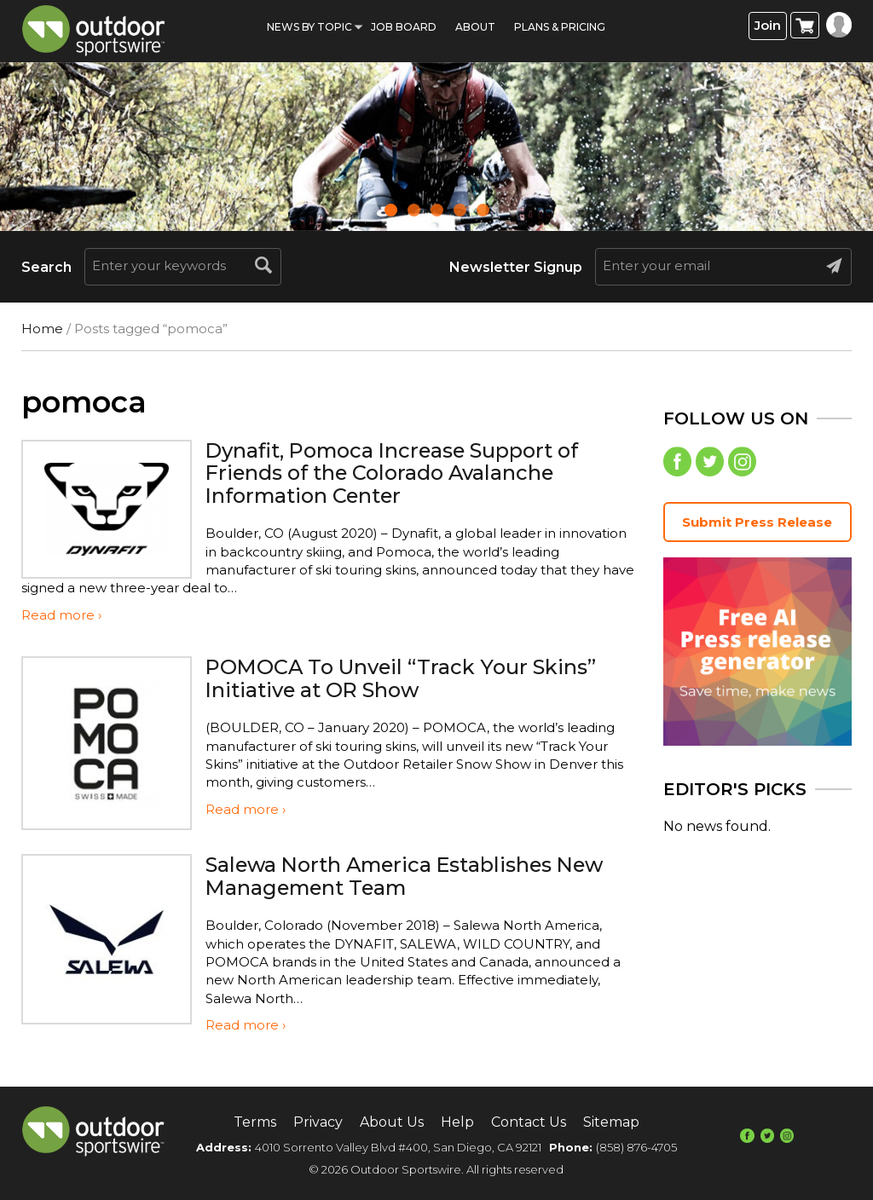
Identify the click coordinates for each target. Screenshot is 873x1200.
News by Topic (309, 26)
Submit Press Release (757, 522)
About (475, 26)
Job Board (403, 26)
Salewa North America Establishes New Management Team (409, 875)
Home (42, 328)
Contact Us (528, 1122)
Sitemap (611, 1122)
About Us (392, 1122)
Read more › (61, 615)
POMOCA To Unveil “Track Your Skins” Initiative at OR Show (402, 678)
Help (457, 1122)
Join (767, 26)
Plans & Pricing (559, 26)
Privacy (318, 1122)
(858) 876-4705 (636, 1147)
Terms (255, 1122)
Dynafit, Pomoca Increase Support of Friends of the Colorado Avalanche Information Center (394, 473)
